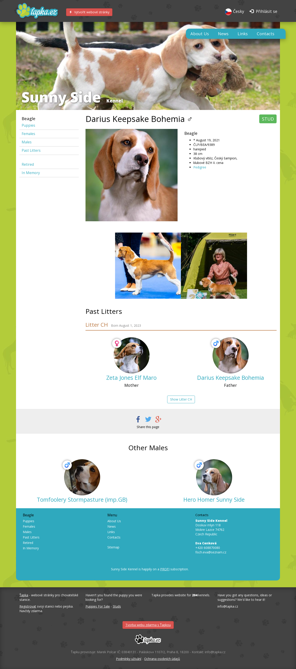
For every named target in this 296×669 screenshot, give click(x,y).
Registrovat (27, 606)
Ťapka (23, 595)
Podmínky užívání (128, 659)
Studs (117, 606)
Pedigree (199, 167)
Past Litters (31, 150)
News (223, 33)
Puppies (28, 125)
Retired (28, 164)
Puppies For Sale (98, 606)
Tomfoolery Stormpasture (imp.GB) (82, 499)
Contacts (265, 33)
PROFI (164, 569)
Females (28, 133)
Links (243, 33)
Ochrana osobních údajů (162, 659)
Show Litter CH (181, 399)
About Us (199, 33)
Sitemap (113, 547)
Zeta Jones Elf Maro (131, 377)
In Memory (31, 172)
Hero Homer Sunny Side (214, 499)
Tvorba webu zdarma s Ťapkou (148, 625)
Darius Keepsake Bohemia (230, 377)
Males (27, 142)
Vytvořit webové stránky (89, 12)
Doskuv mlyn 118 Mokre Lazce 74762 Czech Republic (211, 527)
